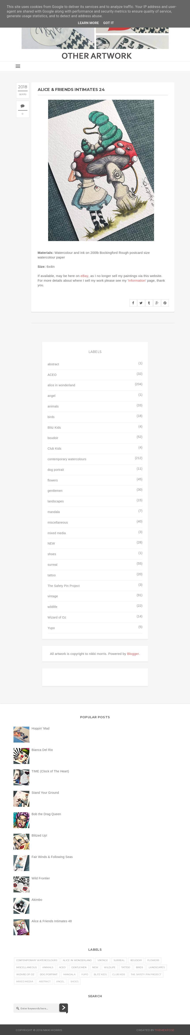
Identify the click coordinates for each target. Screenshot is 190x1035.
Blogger (133, 654)
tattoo (52, 575)
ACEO (52, 375)
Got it (108, 23)
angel (52, 396)
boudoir (53, 438)
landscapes (56, 501)
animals (53, 406)
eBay (84, 276)
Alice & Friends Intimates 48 (52, 921)
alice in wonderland (61, 385)
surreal (53, 564)
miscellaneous (58, 522)
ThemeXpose (164, 1030)
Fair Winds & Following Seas (52, 857)
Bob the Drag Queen (46, 814)
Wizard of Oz (57, 617)
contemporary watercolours (67, 459)
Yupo (51, 628)
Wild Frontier (41, 878)
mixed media (57, 533)
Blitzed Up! (39, 835)
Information (136, 280)
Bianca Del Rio (42, 750)
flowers (53, 480)
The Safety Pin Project (64, 586)
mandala (54, 512)
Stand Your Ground (45, 792)
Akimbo (37, 899)
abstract (53, 364)
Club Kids (54, 448)
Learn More (88, 23)
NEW (51, 543)
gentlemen (55, 490)
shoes (52, 554)
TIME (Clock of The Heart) (50, 771)
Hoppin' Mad (40, 728)
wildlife (52, 607)
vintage (53, 596)
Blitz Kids (54, 427)
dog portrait (56, 469)
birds (51, 417)
